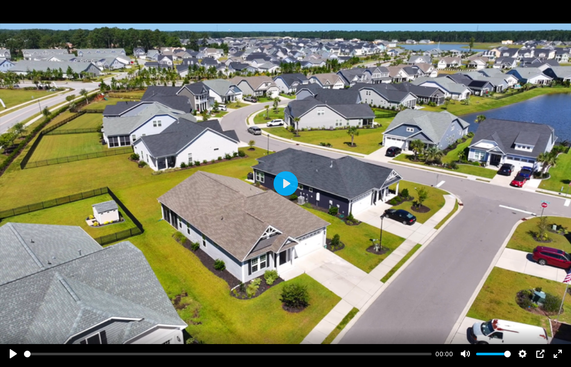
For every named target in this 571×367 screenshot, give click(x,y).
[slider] (228, 354)
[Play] (13, 354)
